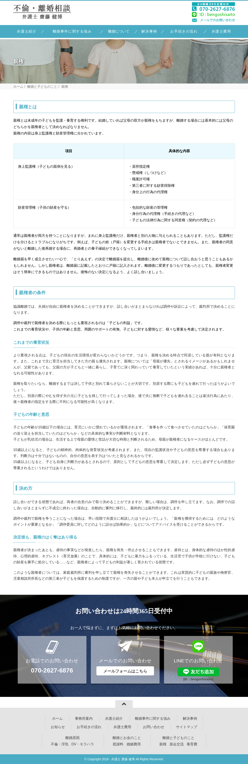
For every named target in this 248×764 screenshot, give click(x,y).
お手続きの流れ (183, 31)
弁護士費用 (221, 31)
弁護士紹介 (26, 31)
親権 (162, 744)
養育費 (192, 744)
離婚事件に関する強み (72, 31)
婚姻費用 (134, 744)
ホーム (18, 86)
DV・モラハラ (82, 744)
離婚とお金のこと (127, 738)
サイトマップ (186, 727)
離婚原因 (72, 738)
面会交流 (177, 744)
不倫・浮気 (59, 744)
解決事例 (149, 31)
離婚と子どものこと (42, 86)
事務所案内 (84, 718)
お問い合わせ (153, 727)
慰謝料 (118, 744)
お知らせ (58, 727)
